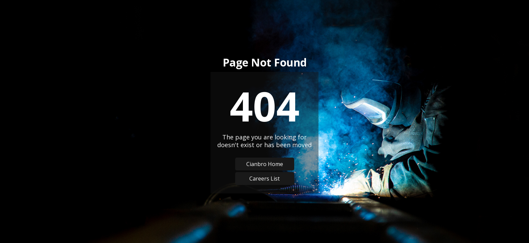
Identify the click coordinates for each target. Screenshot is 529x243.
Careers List (264, 178)
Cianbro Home (264, 164)
